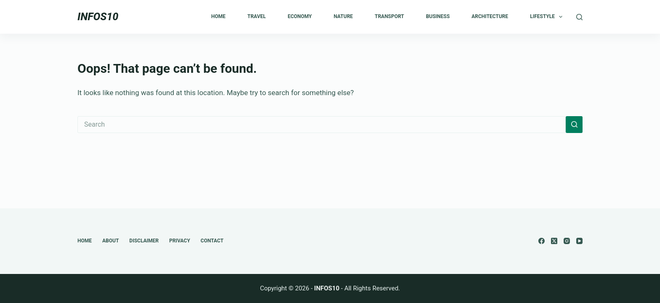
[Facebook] (541, 241)
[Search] (579, 17)
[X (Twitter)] (554, 241)
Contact (212, 241)
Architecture (489, 16)
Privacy (179, 241)
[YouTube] (579, 241)
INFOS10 (97, 17)
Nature (343, 16)
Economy (299, 16)
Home (218, 16)
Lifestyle (548, 17)
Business (438, 16)
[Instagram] (567, 241)
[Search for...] (321, 124)
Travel (257, 16)
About (110, 241)
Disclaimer (144, 241)
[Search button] (574, 124)
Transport (389, 16)
